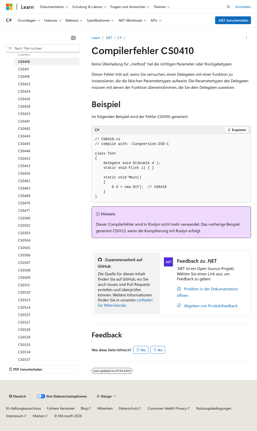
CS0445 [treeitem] (24, 143)
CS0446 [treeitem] (24, 150)
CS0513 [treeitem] (24, 285)
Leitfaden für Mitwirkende (125, 302)
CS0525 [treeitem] (24, 314)
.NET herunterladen (233, 20)
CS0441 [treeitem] (24, 121)
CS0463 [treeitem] (24, 188)
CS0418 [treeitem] (24, 76)
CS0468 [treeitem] (24, 195)
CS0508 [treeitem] (24, 270)
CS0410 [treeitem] (24, 61)
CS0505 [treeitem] (24, 247)
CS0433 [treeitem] (24, 113)
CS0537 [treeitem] (24, 359)
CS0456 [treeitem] (24, 173)
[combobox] (43, 48)
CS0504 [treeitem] (24, 240)
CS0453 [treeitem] (24, 165)
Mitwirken (105, 408)
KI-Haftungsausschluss (23, 408)
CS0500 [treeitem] (24, 218)
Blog (84, 408)
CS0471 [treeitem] (24, 210)
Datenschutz (128, 408)
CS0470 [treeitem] (24, 203)
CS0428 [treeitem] (24, 106)
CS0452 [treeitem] (24, 158)
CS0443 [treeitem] (24, 136)
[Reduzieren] (73, 37)
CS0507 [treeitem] (24, 262)
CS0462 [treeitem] (24, 180)
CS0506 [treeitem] (24, 255)
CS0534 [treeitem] (24, 351)
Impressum (14, 415)
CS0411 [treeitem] (23, 69)
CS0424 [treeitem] (24, 91)
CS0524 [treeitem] (24, 307)
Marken (39, 415)
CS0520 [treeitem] (24, 292)
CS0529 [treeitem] (24, 337)
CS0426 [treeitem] (24, 98)
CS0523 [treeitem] (24, 299)
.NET (108, 37)
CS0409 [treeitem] (24, 54)
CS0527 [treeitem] (24, 322)
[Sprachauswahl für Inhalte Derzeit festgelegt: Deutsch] (17, 396)
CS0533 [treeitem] (24, 344)
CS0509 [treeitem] (24, 277)
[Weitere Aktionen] (246, 38)
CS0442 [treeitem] (24, 128)
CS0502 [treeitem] (24, 225)
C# (119, 37)
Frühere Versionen (61, 408)
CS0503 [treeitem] (24, 232)
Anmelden (243, 6)
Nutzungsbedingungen (213, 408)
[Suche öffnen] (228, 6)
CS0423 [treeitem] (24, 84)
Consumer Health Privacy (167, 408)
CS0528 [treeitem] (24, 329)
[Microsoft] (9, 7)
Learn (96, 37)
